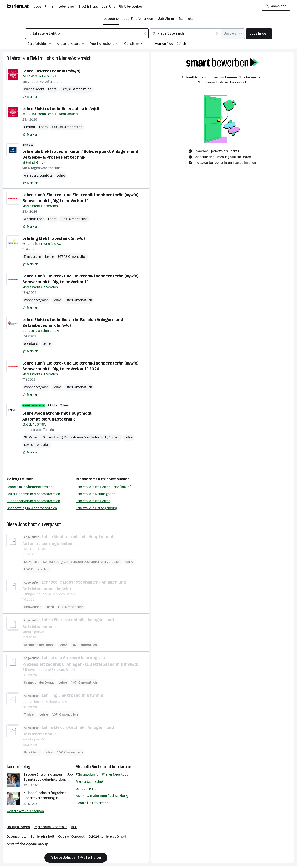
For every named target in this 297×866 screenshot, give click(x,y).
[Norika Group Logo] (27, 845)
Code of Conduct (71, 837)
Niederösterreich (75, 58)
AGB (74, 827)
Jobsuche (111, 19)
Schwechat (32, 607)
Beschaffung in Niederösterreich (32, 508)
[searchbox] (87, 33)
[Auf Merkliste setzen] (30, 96)
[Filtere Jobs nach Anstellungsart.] (73, 44)
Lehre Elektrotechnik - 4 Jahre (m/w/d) (60, 108)
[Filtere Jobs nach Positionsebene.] (107, 44)
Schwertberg (53, 437)
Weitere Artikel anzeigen (25, 811)
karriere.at (122, 766)
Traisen (29, 714)
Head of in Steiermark (92, 803)
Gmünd (29, 127)
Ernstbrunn (32, 257)
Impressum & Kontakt (50, 827)
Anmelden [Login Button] (276, 6)
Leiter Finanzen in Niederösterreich (33, 494)
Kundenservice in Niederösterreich (33, 501)
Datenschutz (17, 837)
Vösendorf (32, 300)
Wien (45, 300)
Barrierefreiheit (42, 837)
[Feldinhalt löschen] (145, 33)
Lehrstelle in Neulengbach (95, 494)
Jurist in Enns (86, 789)
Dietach (114, 437)
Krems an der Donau (39, 645)
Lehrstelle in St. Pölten (93, 501)
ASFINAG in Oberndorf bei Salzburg (102, 796)
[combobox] (87, 33)
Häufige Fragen (18, 827)
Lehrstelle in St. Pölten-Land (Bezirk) (103, 487)
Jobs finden (258, 33)
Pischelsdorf (34, 89)
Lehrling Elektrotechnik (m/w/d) (53, 238)
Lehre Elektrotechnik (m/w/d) (51, 70)
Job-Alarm (166, 19)
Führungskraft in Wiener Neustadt (102, 774)
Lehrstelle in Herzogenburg (96, 508)
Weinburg (31, 344)
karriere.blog (18, 766)
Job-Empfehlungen (138, 19)
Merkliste (186, 19)
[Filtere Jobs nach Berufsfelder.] (42, 44)
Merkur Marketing (89, 782)
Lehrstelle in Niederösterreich (29, 487)
